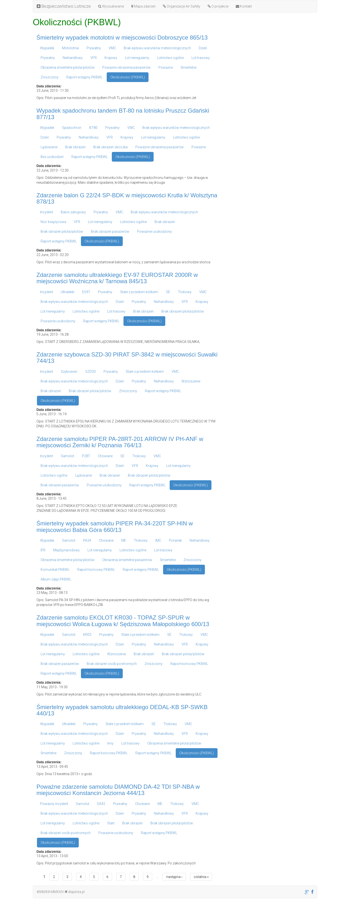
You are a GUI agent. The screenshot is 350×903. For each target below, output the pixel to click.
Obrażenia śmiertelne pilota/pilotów (68, 67)
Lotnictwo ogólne (170, 58)
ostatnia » (201, 877)
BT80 (93, 128)
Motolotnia (70, 48)
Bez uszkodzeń (52, 157)
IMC (158, 540)
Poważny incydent (54, 804)
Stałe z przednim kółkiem (139, 292)
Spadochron (71, 128)
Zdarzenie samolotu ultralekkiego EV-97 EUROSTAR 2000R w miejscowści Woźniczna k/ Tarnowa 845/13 (117, 278)
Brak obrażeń (75, 147)
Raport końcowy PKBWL (96, 570)
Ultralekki (67, 292)
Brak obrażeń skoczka (110, 147)
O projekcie (218, 6)
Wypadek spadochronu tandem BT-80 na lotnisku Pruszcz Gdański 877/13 (122, 113)
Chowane (105, 456)
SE (168, 292)
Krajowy (111, 58)
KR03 (87, 635)
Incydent (46, 212)
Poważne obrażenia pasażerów (126, 67)
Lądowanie (49, 147)
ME (123, 540)
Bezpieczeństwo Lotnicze (64, 6)
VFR (93, 58)
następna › (174, 877)
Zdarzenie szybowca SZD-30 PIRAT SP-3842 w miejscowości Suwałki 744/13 (127, 357)
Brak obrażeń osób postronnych (112, 664)
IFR (43, 550)
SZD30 (90, 371)
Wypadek (47, 48)
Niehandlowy (73, 58)
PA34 (87, 540)
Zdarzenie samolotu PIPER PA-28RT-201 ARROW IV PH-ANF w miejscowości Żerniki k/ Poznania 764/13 (119, 442)
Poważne (165, 67)
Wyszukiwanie (111, 6)
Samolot (67, 456)
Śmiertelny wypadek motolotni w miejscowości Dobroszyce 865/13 (122, 37)
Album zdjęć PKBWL (56, 579)
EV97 (86, 292)
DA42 (101, 804)
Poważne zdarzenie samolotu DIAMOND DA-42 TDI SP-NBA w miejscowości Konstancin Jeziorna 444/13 (118, 789)
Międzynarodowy (66, 550)
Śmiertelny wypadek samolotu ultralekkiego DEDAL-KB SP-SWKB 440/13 (122, 710)
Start (110, 823)
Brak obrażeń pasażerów (110, 231)
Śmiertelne (188, 67)
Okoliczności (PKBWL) (127, 77)
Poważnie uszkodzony (154, 231)
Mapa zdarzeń (143, 6)
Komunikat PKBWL (55, 570)
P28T (86, 456)
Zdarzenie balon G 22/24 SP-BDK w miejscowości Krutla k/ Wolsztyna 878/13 (126, 198)
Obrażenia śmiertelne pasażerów (127, 560)
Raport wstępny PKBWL (84, 77)
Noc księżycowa (53, 222)
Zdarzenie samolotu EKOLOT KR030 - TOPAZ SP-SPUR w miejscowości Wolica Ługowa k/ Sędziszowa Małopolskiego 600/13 (122, 620)
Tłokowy (185, 292)
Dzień (203, 48)
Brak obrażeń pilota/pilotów (62, 231)
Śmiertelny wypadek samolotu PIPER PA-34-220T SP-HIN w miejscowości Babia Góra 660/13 (114, 526)
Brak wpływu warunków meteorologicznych (157, 48)
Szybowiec (69, 371)
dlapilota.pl (75, 892)
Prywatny (94, 48)
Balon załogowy (73, 212)
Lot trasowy (201, 58)
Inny (110, 743)
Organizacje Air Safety (181, 6)
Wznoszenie (191, 381)
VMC (112, 48)
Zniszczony (50, 77)
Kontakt (244, 6)
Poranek (175, 540)
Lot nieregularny (137, 58)
